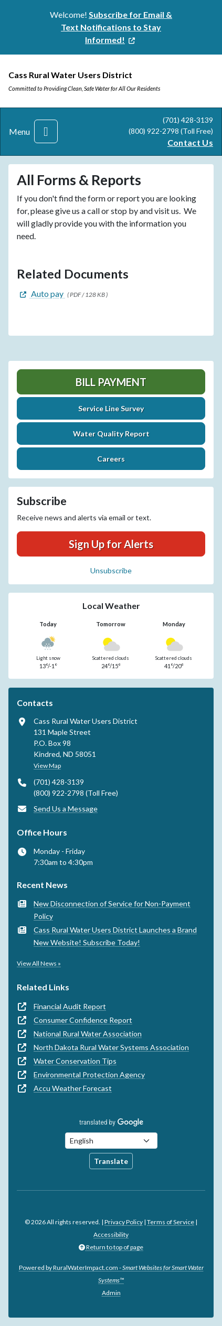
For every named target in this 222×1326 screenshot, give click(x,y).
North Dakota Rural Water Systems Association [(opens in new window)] (111, 1047)
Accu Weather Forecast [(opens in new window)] (73, 1088)
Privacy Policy (123, 1222)
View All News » (39, 963)
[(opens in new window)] (116, 27)
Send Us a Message (66, 808)
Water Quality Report (111, 433)
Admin (111, 1293)
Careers (111, 458)
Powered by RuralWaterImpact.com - (111, 1274)
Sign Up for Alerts (111, 544)
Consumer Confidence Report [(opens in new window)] (83, 1019)
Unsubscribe (111, 570)
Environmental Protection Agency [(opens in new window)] (89, 1074)
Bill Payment (111, 382)
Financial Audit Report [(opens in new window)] (70, 1006)
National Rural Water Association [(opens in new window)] (88, 1033)
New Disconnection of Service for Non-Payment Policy (112, 910)
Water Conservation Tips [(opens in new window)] (75, 1060)
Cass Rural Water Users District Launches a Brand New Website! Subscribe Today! (115, 936)
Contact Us (190, 142)
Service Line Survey (111, 408)
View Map (47, 765)
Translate (111, 1161)
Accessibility (111, 1234)
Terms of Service (170, 1222)
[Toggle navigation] (46, 131)
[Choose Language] (111, 1140)
